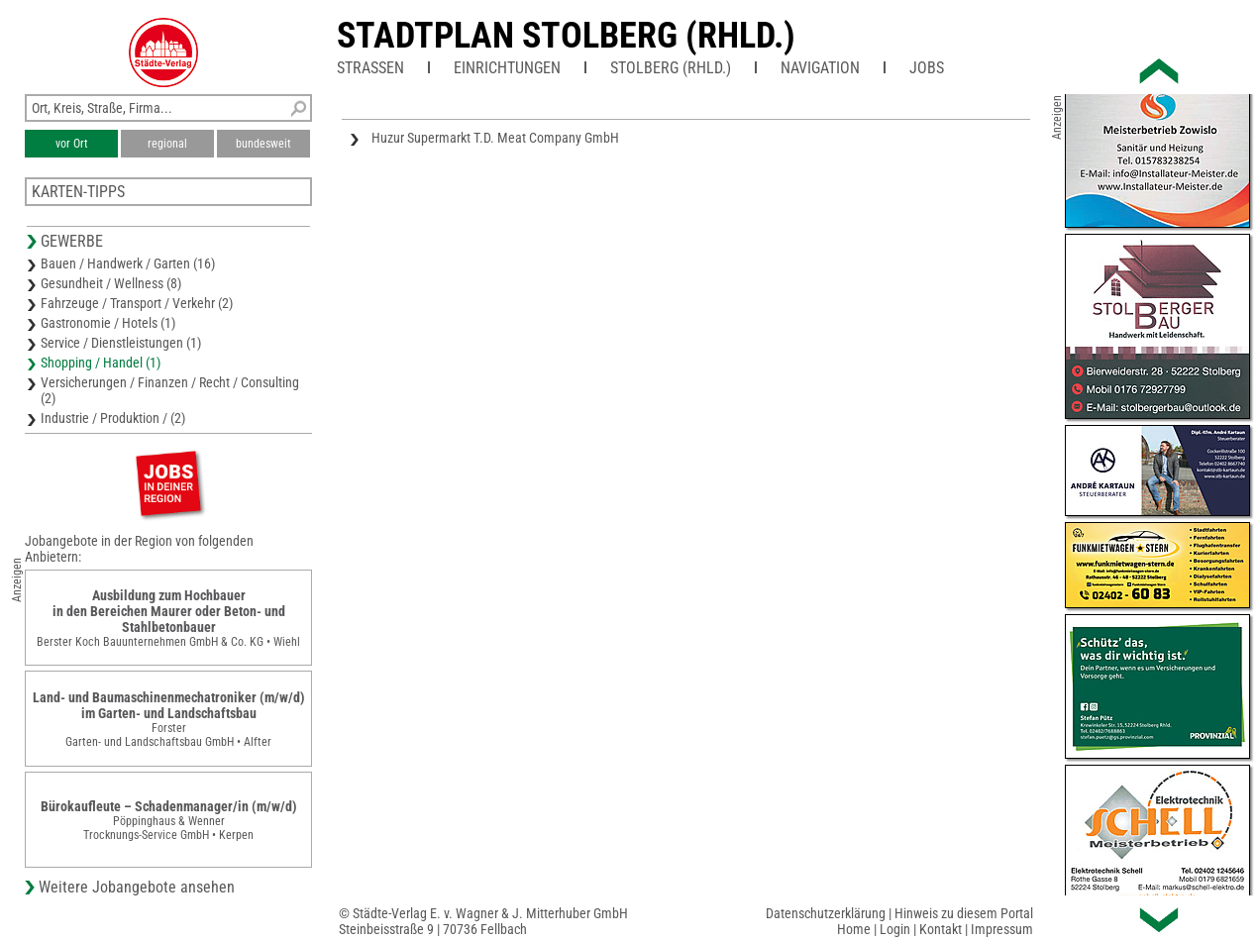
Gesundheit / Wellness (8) (111, 283)
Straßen (370, 67)
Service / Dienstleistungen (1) (121, 343)
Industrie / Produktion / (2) (113, 418)
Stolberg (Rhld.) (670, 67)
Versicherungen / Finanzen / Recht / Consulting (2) (170, 390)
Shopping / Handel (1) (100, 362)
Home (854, 929)
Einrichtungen (507, 67)
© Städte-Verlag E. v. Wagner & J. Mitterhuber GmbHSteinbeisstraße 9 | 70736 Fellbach (483, 921)
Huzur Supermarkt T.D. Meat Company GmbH (495, 138)
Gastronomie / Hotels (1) (108, 323)
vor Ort (71, 144)
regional (167, 144)
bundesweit (263, 144)
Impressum (1002, 929)
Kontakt (940, 929)
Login (895, 929)
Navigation (820, 67)
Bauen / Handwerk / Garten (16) (128, 263)
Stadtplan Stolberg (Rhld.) (566, 35)
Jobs (926, 67)
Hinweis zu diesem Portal (963, 913)
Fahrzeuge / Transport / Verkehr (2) (137, 303)
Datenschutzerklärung (826, 913)
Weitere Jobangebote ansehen (137, 887)
